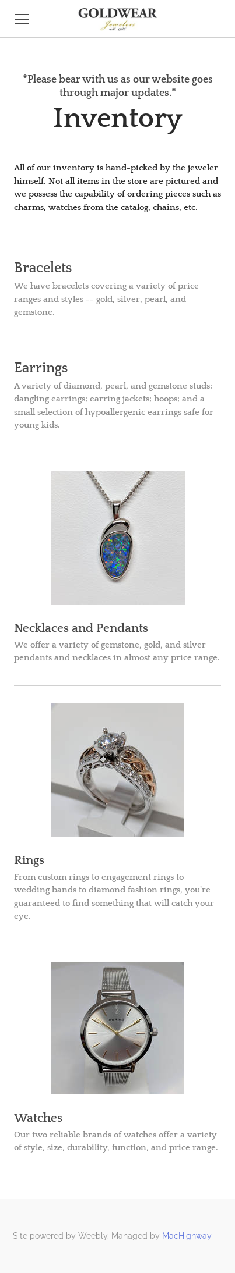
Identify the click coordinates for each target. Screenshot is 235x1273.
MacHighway (187, 1235)
